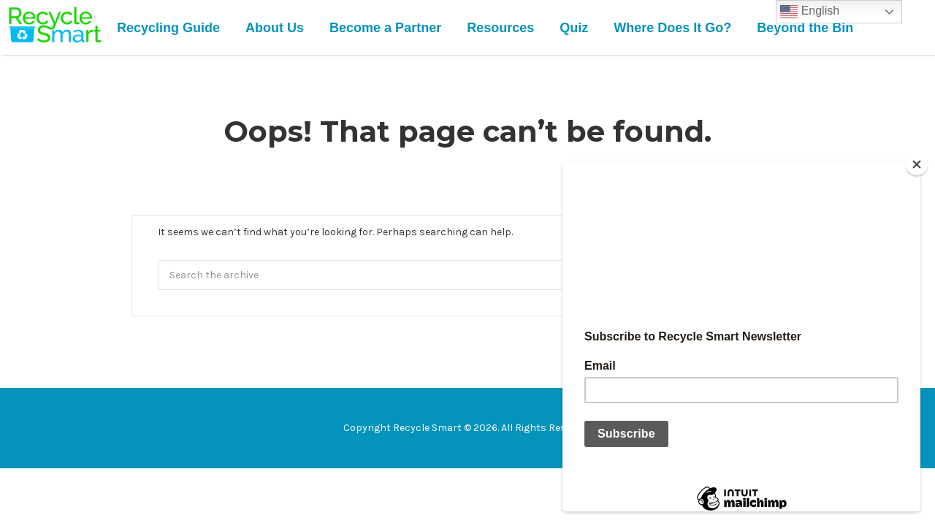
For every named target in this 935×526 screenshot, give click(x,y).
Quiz (574, 27)
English (809, 11)
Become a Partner (385, 27)
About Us (274, 27)
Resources (500, 27)
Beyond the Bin (805, 27)
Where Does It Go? (672, 27)
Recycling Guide (168, 27)
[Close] (917, 164)
